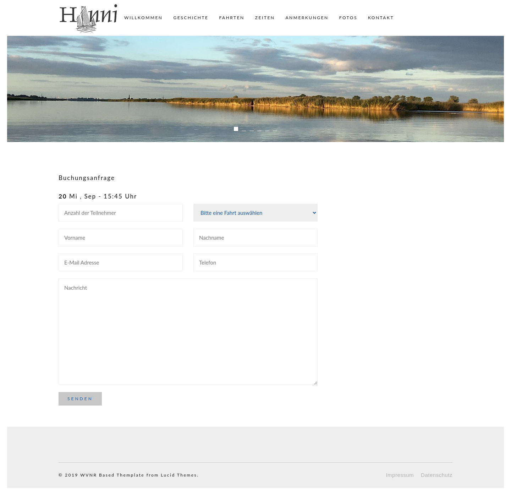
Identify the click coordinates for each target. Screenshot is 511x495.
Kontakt (381, 17)
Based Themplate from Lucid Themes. (149, 475)
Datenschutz (436, 475)
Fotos (348, 17)
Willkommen (143, 17)
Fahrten (231, 17)
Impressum (400, 475)
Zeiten (265, 17)
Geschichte (191, 17)
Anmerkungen (306, 17)
